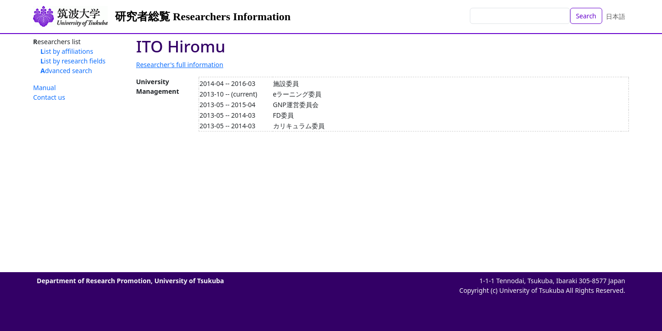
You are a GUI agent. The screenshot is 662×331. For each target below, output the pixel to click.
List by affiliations (66, 51)
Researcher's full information (179, 64)
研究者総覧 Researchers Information (203, 17)
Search (586, 15)
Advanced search (66, 70)
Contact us (49, 97)
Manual (44, 87)
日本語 (615, 16)
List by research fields (73, 61)
